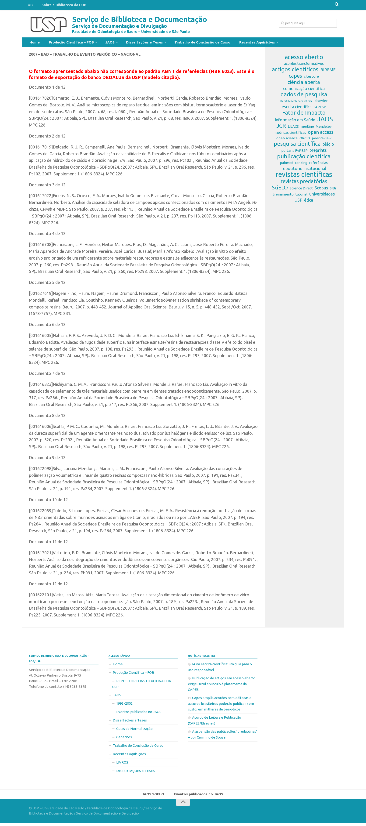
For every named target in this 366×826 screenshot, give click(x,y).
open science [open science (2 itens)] (287, 140)
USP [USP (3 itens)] (298, 201)
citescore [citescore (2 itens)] (311, 78)
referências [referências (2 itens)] (318, 165)
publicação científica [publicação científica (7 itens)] (304, 158)
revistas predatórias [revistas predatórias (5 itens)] (304, 183)
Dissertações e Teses (136, 43)
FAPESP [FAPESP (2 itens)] (319, 109)
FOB (28, 6)
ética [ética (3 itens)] (308, 201)
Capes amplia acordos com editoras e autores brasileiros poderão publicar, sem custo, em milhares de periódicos (221, 705)
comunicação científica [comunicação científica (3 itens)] (304, 90)
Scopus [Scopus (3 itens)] (321, 189)
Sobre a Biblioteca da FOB (60, 6)
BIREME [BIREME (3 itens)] (328, 71)
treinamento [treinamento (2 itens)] (283, 196)
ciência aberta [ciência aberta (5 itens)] (304, 84)
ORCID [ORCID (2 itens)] (304, 140)
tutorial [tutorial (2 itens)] (301, 196)
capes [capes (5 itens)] (295, 77)
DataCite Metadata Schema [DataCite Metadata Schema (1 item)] (296, 102)
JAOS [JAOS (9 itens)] (325, 121)
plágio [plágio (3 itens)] (328, 146)
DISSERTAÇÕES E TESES (135, 773)
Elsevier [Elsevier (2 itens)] (320, 103)
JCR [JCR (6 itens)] (281, 127)
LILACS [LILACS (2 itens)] (293, 128)
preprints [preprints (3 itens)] (318, 152)
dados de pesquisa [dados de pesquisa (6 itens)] (304, 96)
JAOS (104, 43)
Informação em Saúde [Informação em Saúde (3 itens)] (295, 121)
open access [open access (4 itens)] (320, 134)
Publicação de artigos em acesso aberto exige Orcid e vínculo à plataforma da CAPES (221, 685)
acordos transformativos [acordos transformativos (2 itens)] (304, 65)
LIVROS (122, 764)
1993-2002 (124, 705)
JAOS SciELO (154, 796)
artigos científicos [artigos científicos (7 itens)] (295, 71)
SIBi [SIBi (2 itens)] (333, 190)
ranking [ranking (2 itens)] (301, 165)
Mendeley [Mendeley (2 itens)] (323, 128)
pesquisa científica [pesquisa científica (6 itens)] (297, 146)
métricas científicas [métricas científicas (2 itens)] (290, 134)
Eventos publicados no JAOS (138, 714)
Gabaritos (124, 739)
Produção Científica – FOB (67, 43)
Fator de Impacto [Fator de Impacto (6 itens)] (304, 114)
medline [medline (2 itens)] (307, 128)
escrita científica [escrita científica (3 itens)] (297, 108)
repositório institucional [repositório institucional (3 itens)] (304, 170)
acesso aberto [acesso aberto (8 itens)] (304, 59)
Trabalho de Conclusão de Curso (191, 43)
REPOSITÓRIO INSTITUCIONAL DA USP (141, 686)
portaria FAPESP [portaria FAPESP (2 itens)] (294, 152)
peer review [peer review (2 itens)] (321, 140)
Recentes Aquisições (243, 43)
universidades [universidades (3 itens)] (322, 195)
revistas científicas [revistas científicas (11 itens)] (304, 176)
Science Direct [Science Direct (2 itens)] (301, 190)
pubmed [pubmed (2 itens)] (286, 165)
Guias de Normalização (134, 730)
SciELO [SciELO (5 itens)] (280, 189)
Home (34, 43)
